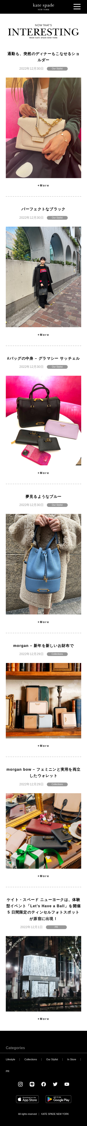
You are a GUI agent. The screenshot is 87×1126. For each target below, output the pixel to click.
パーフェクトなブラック (43, 209)
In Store (71, 1059)
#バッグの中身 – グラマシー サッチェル (43, 358)
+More (43, 185)
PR (56, 927)
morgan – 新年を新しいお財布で (43, 646)
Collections (57, 654)
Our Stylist (57, 68)
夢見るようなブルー (44, 497)
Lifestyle (10, 1059)
